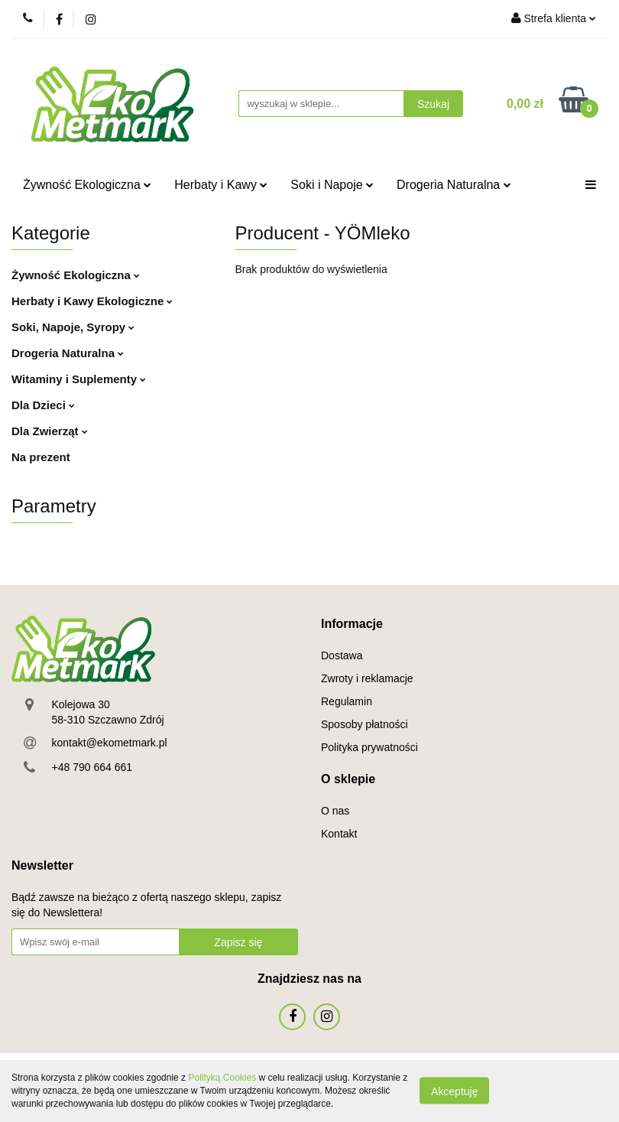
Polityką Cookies (222, 1077)
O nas (335, 811)
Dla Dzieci (43, 404)
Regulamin (346, 701)
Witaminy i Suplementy (78, 378)
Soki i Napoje (332, 184)
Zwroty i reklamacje (367, 678)
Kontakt (339, 834)
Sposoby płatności (364, 724)
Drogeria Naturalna (454, 184)
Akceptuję (454, 1091)
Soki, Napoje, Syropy (72, 326)
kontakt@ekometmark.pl (109, 743)
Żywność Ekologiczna (87, 184)
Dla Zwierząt (49, 430)
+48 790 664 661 (92, 767)
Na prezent (40, 456)
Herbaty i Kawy (220, 184)
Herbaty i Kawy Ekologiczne (92, 300)
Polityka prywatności (369, 747)
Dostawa (341, 655)
